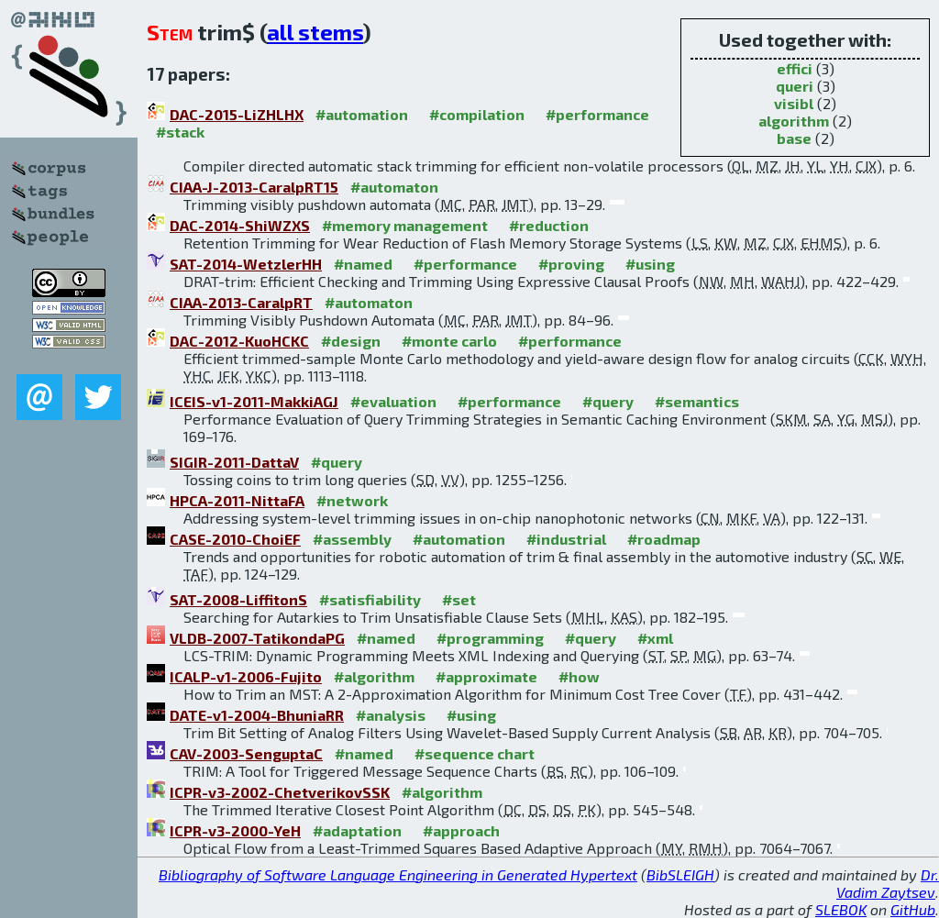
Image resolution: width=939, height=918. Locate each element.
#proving (571, 263)
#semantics (697, 401)
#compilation (477, 114)
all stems (315, 31)
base (794, 138)
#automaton (394, 186)
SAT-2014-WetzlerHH (246, 263)
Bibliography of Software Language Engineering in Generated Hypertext (398, 874)
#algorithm (374, 676)
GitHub (912, 909)
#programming (490, 638)
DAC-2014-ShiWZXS (240, 225)
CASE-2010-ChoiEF (235, 538)
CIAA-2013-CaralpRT (241, 302)
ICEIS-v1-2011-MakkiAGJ (254, 401)
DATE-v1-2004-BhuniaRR (257, 715)
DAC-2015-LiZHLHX (237, 114)
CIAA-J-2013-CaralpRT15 (254, 186)
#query (608, 401)
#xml (655, 638)
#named (363, 263)
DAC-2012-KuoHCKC (239, 340)
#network (352, 500)
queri (794, 85)
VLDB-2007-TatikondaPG (257, 638)
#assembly (352, 538)
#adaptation (357, 830)
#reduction (549, 225)
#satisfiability (370, 599)
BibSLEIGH (680, 874)
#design (351, 340)
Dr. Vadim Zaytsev (887, 883)
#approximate (486, 676)
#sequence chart (474, 753)
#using (650, 263)
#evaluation (393, 401)
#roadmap (664, 538)
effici (794, 68)
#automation (361, 114)
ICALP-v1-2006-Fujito (246, 676)
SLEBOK (841, 909)
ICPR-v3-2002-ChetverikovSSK (280, 792)
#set (459, 599)
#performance (597, 114)
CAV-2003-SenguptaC (246, 753)
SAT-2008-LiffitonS (238, 599)
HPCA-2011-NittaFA (237, 500)
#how (579, 676)
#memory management (405, 225)
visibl (793, 103)
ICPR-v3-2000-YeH (235, 830)
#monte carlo (449, 340)
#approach (461, 830)
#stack (180, 131)
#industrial (566, 538)
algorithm (793, 120)
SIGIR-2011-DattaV (234, 461)
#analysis (390, 715)
